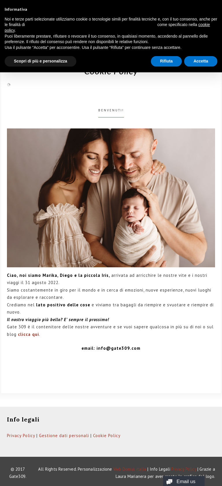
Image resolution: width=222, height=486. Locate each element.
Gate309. (18, 476)
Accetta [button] (200, 61)
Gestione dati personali (64, 435)
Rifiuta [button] (166, 61)
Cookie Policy (107, 435)
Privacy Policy (21, 435)
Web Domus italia (129, 469)
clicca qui (28, 334)
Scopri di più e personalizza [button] (40, 61)
